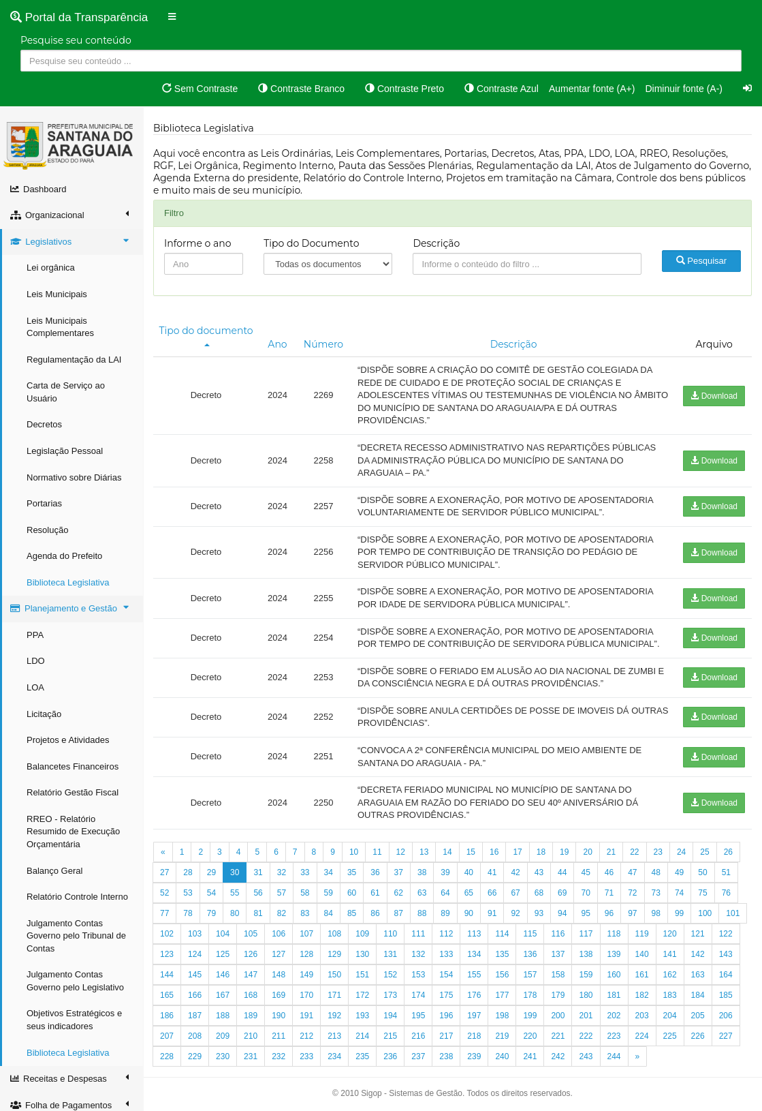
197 (474, 1015)
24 (681, 852)
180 (585, 995)
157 (530, 974)
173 (390, 995)
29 (211, 872)
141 (670, 954)
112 (446, 934)
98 (656, 913)
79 (211, 913)
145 (195, 974)
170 (306, 995)
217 (446, 1036)
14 (447, 852)
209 (222, 1036)
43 (539, 872)
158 (558, 974)
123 (167, 954)
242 (558, 1056)
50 (702, 872)
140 (642, 954)
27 (164, 872)
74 (679, 893)
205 (698, 1015)
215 (390, 1036)
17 (517, 852)
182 (642, 995)
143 (726, 954)
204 (670, 1015)
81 (257, 913)
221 (558, 1036)
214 (362, 1036)
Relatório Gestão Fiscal (72, 792)
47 (632, 872)
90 (468, 913)
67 (515, 893)
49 (679, 872)
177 (502, 995)
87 (398, 913)
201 (585, 1015)
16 (494, 852)
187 (195, 1015)
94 (562, 913)
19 (564, 852)
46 (609, 872)
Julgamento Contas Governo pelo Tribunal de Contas (76, 936)
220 (530, 1036)
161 (642, 974)
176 (474, 995)
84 (328, 913)
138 (585, 954)
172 (362, 995)
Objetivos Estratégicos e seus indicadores (74, 1019)
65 (468, 893)
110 (390, 934)
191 (306, 1015)
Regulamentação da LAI (74, 359)
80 (234, 913)
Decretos (44, 424)
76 (726, 893)
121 (698, 934)
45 (585, 872)
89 (445, 913)
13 (423, 852)
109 (362, 934)
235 (362, 1056)
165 (167, 995)
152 (390, 974)
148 (278, 974)
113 (474, 934)
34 (328, 872)
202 (614, 1015)
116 (558, 934)
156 (502, 974)
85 (351, 913)
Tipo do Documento (311, 243)
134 (474, 954)
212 (306, 1036)
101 (733, 913)
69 (562, 893)
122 (726, 934)
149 (306, 974)
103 (195, 934)
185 (726, 995)
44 (562, 872)
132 (418, 954)
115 (530, 934)
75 (702, 893)
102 (167, 934)
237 (418, 1056)
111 (418, 934)
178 (530, 995)
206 (726, 1015)
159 (585, 974)
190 (278, 1015)
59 (328, 893)
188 (222, 1015)
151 (362, 974)
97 (632, 913)
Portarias (44, 503)
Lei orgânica (51, 267)
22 (634, 852)
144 (167, 974)
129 (334, 954)
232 (278, 1056)
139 (614, 954)
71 (609, 893)
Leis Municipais (57, 294)
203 (642, 1015)
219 (502, 1036)
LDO (36, 661)
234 (334, 1056)
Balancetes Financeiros (72, 766)
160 (614, 974)
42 (515, 872)
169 (278, 995)
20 (587, 852)
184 (698, 995)
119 (642, 934)
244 (614, 1056)
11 (376, 852)
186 (167, 1015)
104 (222, 934)
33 (304, 872)
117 (585, 934)
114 (502, 934)
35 (351, 872)
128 (306, 954)
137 (558, 954)
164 (726, 974)
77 (164, 913)
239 (474, 1056)
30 (234, 872)
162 (670, 974)
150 (334, 974)
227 (726, 1036)
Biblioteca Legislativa (68, 582)
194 (390, 1015)
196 (446, 1015)
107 (306, 934)
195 (418, 1015)
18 (541, 852)
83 (304, 913)
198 (502, 1015)
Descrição (436, 243)
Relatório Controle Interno (77, 897)
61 (374, 893)
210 (250, 1036)
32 (281, 872)
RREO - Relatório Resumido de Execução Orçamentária (73, 831)
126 (250, 954)
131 (390, 954)
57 (281, 893)
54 (211, 893)
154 (446, 974)
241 (530, 1056)
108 (334, 934)
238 (446, 1056)
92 (515, 913)
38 (421, 872)
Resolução (47, 530)
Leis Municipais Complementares (60, 327)
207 (167, 1036)
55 (234, 893)
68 (539, 893)
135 (502, 954)
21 (611, 852)
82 (281, 913)
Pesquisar (701, 261)
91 (492, 913)
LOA (35, 687)
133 (446, 954)
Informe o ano (198, 243)
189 (250, 1015)
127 (278, 954)
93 (539, 913)
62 (398, 893)
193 (362, 1015)
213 (334, 1036)
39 (445, 872)
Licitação (44, 714)
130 (362, 954)
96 (609, 913)
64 (445, 893)
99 (679, 913)
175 (446, 995)
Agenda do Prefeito (64, 556)
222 (585, 1036)
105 (250, 934)
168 (250, 995)
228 (167, 1056)
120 (670, 934)
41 (492, 872)
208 (195, 1036)
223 (614, 1036)
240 (502, 1056)
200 (558, 1015)
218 (474, 1036)
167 (222, 995)
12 (400, 852)
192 (334, 1015)
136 (530, 954)
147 (250, 974)
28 (187, 872)
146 (222, 974)
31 (257, 872)
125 (222, 954)
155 (474, 974)
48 (656, 872)
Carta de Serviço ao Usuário (66, 392)
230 (222, 1056)
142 (698, 954)
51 (726, 872)
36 (374, 872)
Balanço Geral (54, 871)
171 (334, 995)
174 (418, 995)
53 (187, 893)
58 (304, 893)
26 (728, 852)
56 (257, 893)
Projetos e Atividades (68, 740)
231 (250, 1056)
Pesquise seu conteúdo (75, 40)
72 (632, 893)
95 (585, 913)
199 (530, 1015)
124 (195, 954)
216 (418, 1036)
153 (418, 974)
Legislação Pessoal (65, 451)
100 (705, 913)
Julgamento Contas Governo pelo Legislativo (75, 980)
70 (585, 893)
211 (278, 1036)
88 (421, 913)
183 (670, 995)
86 (374, 913)
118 (614, 934)
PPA (35, 635)
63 (421, 893)
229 (195, 1056)
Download (713, 396)
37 (398, 872)
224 (642, 1036)
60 (351, 893)
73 (656, 893)
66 (492, 893)
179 (558, 995)
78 (187, 913)
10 (353, 852)
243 (585, 1056)
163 (698, 974)
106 (278, 934)
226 (698, 1036)
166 (195, 995)
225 (670, 1036)
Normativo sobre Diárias (74, 477)
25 (704, 852)
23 (658, 852)
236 (390, 1056)
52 (164, 893)
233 (306, 1056)
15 (470, 852)
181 (614, 995)
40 (468, 872)
